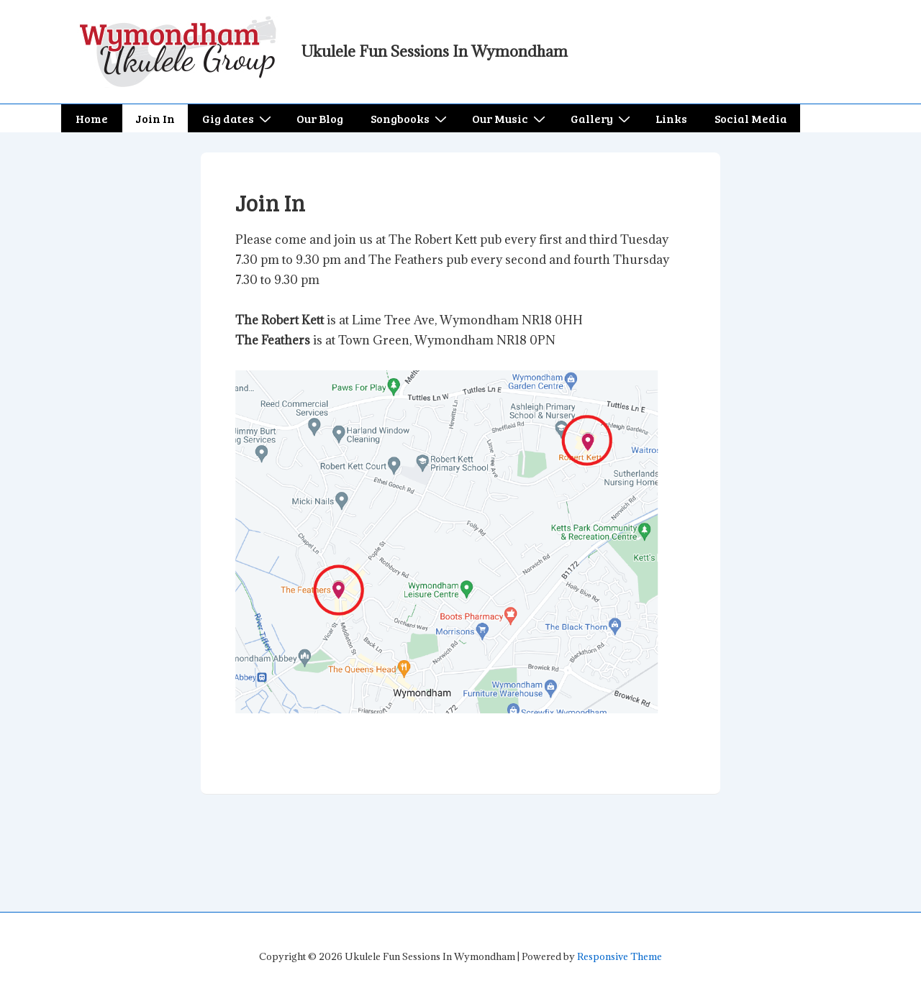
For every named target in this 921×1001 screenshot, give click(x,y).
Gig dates (238, 118)
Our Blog (319, 118)
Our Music (510, 118)
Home (92, 118)
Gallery (602, 118)
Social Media (750, 118)
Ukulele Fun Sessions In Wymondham (434, 51)
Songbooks (410, 118)
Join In (155, 118)
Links (671, 118)
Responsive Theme (619, 956)
